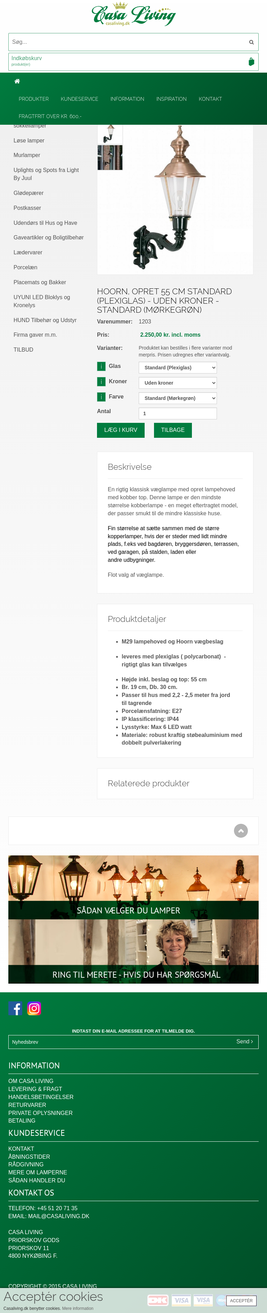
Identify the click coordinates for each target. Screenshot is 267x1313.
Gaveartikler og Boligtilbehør (49, 237)
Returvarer (27, 1105)
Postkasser (27, 208)
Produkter (34, 99)
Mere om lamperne (37, 1172)
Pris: (103, 335)
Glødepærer (28, 193)
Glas (109, 366)
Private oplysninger (40, 1113)
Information (127, 99)
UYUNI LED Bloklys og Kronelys (42, 301)
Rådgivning (25, 1164)
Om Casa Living (31, 1081)
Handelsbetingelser (41, 1097)
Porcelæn (25, 267)
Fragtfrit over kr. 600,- (50, 116)
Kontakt (210, 99)
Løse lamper (29, 140)
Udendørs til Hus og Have (45, 223)
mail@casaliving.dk (58, 1216)
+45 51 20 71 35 (57, 1208)
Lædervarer (28, 252)
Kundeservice (79, 99)
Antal (104, 411)
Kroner (112, 381)
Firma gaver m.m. (35, 335)
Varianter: (110, 348)
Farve (110, 397)
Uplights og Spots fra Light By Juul (46, 174)
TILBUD (23, 350)
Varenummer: (114, 322)
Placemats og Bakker (40, 282)
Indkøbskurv (133, 61)
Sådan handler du (36, 1180)
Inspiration (171, 99)
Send (244, 1041)
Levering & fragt (35, 1089)
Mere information (78, 1308)
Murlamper (27, 155)
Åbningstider (29, 1157)
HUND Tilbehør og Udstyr (45, 320)
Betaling (21, 1121)
